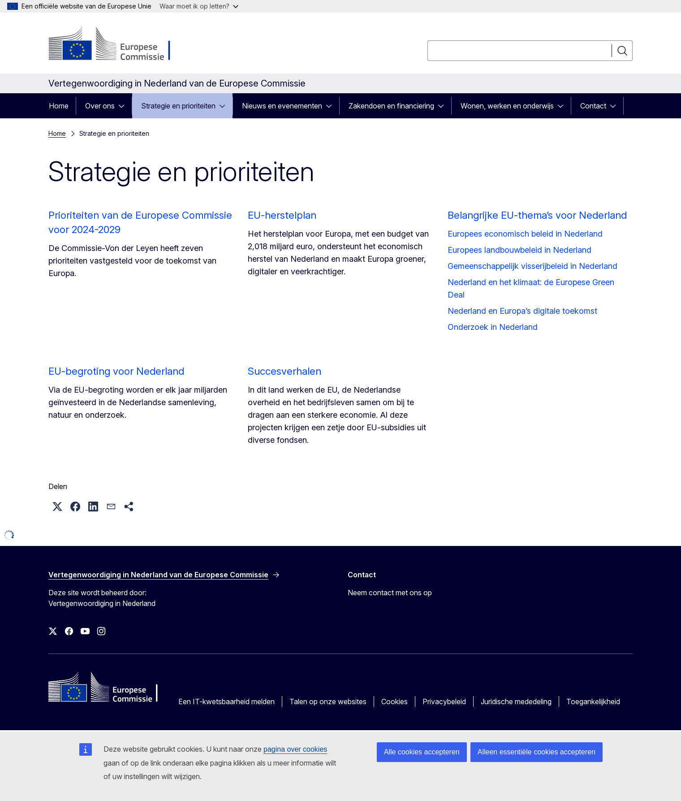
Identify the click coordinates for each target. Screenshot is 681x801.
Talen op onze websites (327, 701)
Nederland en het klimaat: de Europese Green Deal (531, 288)
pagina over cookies (295, 749)
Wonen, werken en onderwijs (507, 105)
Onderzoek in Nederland (493, 327)
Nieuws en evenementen (282, 105)
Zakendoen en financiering (391, 105)
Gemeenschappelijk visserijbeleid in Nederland (532, 266)
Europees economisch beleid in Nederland (525, 233)
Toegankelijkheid (593, 701)
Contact (593, 105)
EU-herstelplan (282, 215)
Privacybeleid (444, 701)
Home (59, 105)
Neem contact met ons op (390, 592)
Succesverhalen (284, 371)
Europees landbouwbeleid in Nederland (519, 250)
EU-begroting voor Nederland (116, 371)
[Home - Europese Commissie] (120, 45)
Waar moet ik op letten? (198, 6)
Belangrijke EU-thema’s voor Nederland (537, 215)
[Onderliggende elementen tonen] (124, 105)
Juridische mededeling (516, 701)
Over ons (100, 105)
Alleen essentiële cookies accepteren (536, 752)
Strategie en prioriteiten (178, 105)
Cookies (394, 701)
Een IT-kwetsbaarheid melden (226, 701)
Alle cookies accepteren (422, 752)
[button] (57, 506)
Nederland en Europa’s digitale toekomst (522, 311)
